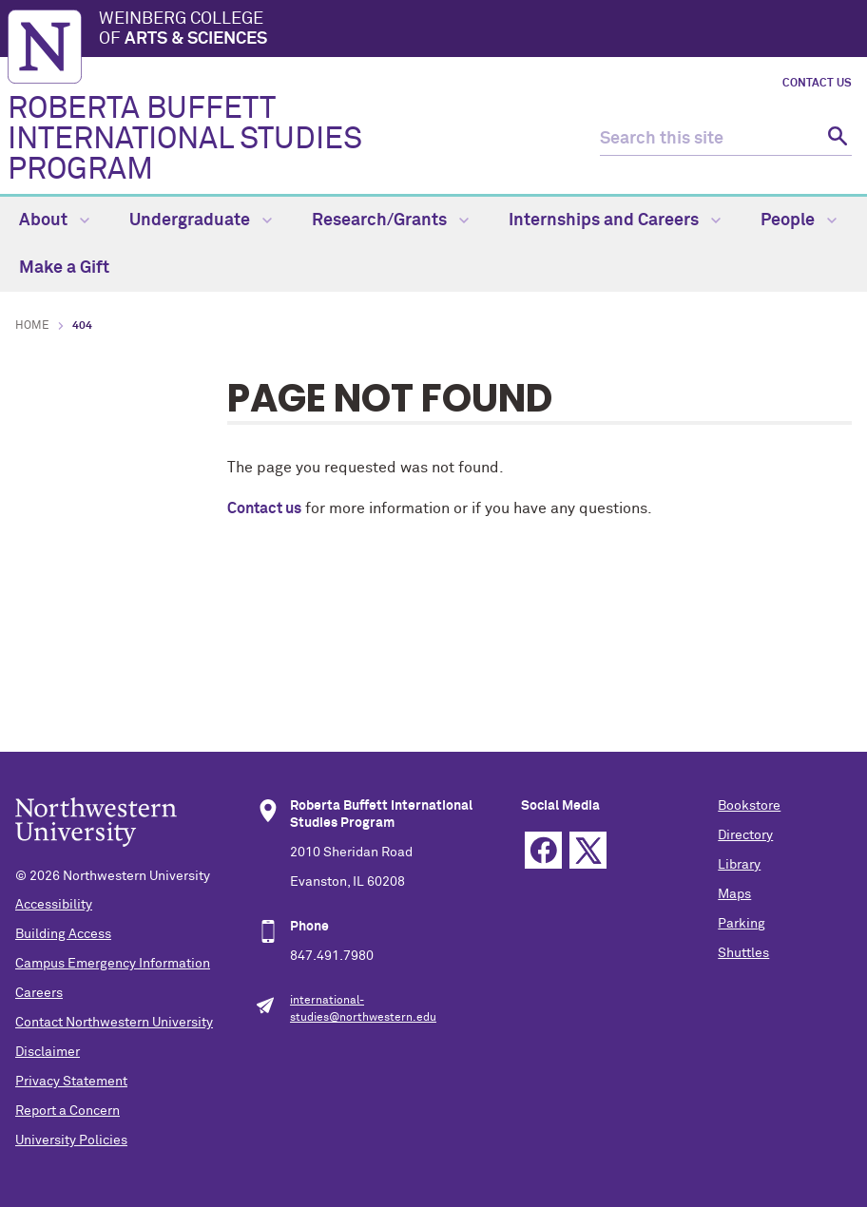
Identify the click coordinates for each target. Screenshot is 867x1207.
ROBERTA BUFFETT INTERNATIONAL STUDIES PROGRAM (185, 139)
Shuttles (743, 953)
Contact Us (817, 83)
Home (32, 326)
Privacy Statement (71, 1081)
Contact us (264, 508)
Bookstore (749, 806)
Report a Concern (67, 1111)
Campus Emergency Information (112, 963)
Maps (734, 894)
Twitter (588, 850)
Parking (741, 923)
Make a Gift (64, 268)
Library (739, 865)
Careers (39, 993)
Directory (745, 835)
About (54, 220)
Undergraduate (200, 220)
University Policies (71, 1140)
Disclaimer (47, 1052)
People (799, 220)
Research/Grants (390, 220)
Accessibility (53, 904)
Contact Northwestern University (114, 1022)
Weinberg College (479, 30)
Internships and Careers (615, 220)
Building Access (63, 934)
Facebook (543, 850)
